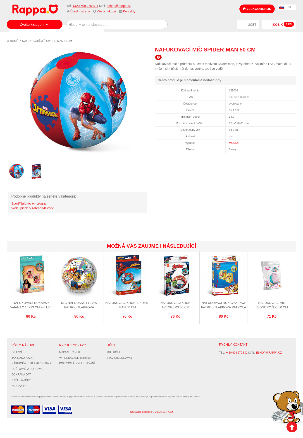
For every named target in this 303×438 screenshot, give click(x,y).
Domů (12, 41)
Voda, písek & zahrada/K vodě (32, 208)
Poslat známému (274, 49)
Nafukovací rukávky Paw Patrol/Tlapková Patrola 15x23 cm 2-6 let (223, 307)
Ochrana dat (21, 374)
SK (289, 7)
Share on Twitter (292, 49)
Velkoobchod (257, 9)
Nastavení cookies (140, 411)
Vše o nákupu (106, 11)
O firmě (17, 352)
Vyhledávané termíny (75, 357)
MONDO (234, 142)
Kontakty (129, 11)
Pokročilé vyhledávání (77, 363)
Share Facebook (283, 49)
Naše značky (21, 380)
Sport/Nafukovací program (29, 203)
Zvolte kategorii (32, 24)
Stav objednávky (120, 357)
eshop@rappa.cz (119, 6)
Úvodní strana (80, 11)
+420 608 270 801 (85, 6)
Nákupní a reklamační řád (31, 363)
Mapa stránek (69, 352)
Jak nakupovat (23, 357)
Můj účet (114, 352)
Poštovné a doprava (27, 368)
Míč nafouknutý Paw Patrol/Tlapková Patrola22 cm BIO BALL (79, 307)
